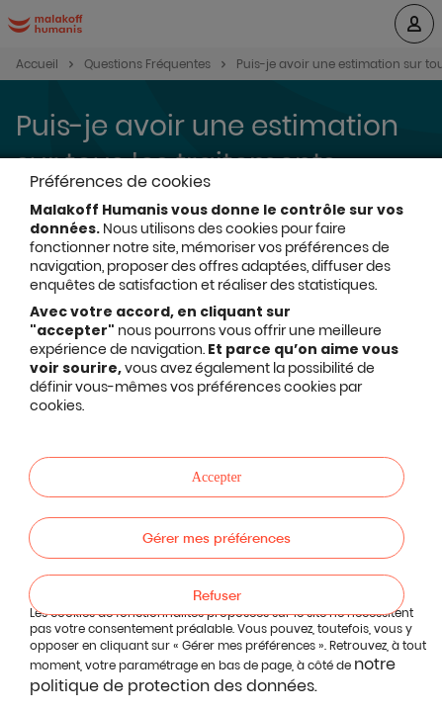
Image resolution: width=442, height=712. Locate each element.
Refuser (217, 594)
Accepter (217, 477)
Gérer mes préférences (216, 537)
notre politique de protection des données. (213, 675)
